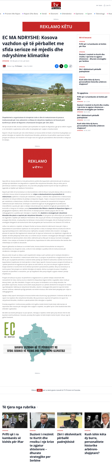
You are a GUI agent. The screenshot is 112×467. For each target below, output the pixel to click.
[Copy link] (70, 66)
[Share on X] (61, 66)
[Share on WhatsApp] (66, 66)
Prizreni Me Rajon (11, 13)
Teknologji (99, 13)
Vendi (43, 13)
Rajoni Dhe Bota (30, 13)
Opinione (78, 13)
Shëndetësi (66, 13)
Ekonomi (53, 13)
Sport (89, 13)
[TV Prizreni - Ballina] (56, 5)
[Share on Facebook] (57, 66)
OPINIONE (5, 61)
